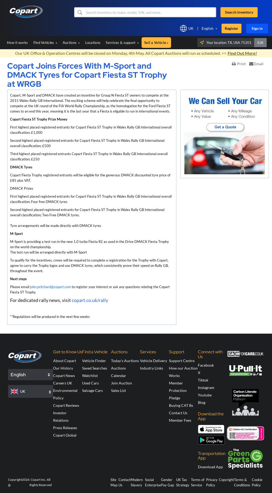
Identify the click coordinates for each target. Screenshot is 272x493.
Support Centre (181, 360)
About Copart (64, 360)
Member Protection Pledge (178, 390)
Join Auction (121, 383)
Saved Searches (94, 368)
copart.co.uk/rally (90, 300)
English (208, 28)
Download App (210, 467)
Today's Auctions (125, 360)
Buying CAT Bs (181, 405)
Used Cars (90, 383)
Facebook (206, 365)
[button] (79, 12)
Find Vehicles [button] (45, 42)
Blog (201, 402)
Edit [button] (260, 42)
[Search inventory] (150, 12)
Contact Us (178, 413)
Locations (93, 42)
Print (239, 63)
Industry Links (151, 368)
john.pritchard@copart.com (50, 287)
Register (231, 28)
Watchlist (90, 375)
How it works (17, 42)
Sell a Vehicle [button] (156, 42)
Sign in (257, 28)
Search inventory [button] (239, 12)
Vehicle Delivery (153, 360)
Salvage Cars (92, 390)
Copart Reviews (66, 405)
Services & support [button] (122, 42)
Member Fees (180, 420)
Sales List (118, 390)
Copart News (64, 375)
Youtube (205, 395)
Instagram (206, 387)
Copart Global (64, 435)
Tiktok (203, 380)
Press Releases (65, 427)
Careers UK (62, 383)
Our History (63, 368)
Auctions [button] (71, 42)
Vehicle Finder (94, 360)
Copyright (226, 480)
